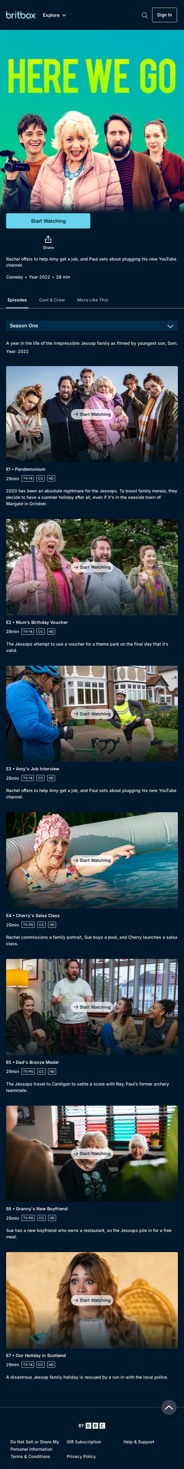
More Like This (92, 299)
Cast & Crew (52, 299)
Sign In (164, 15)
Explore (54, 15)
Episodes (17, 299)
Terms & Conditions (30, 1456)
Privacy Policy (81, 1456)
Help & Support (138, 1441)
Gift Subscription (84, 1441)
